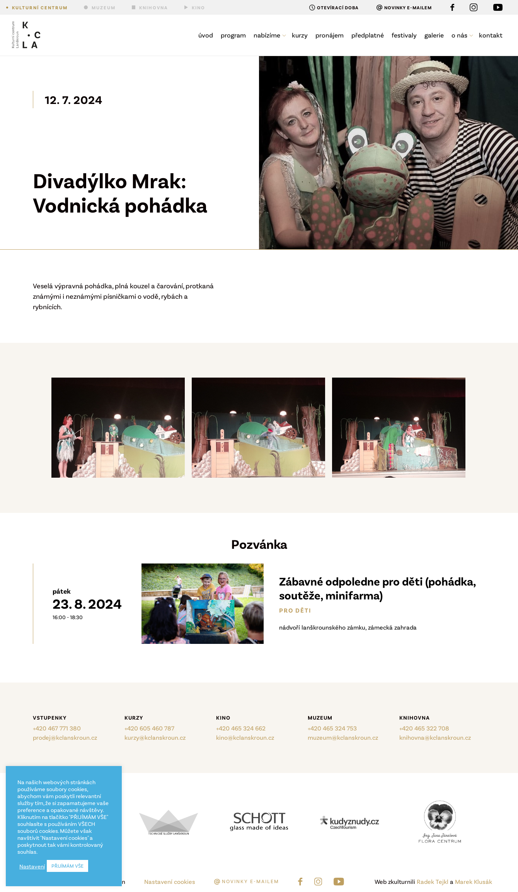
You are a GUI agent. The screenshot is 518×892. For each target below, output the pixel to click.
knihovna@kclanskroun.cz (435, 737)
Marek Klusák (473, 881)
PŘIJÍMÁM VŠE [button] (67, 866)
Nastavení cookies (169, 881)
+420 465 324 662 (241, 728)
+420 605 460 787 (149, 728)
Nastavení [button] (32, 866)
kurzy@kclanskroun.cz (155, 737)
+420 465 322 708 (424, 728)
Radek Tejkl (432, 881)
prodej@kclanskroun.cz (65, 737)
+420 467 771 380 (57, 728)
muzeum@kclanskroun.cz (343, 737)
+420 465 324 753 (332, 728)
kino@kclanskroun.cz (245, 737)
